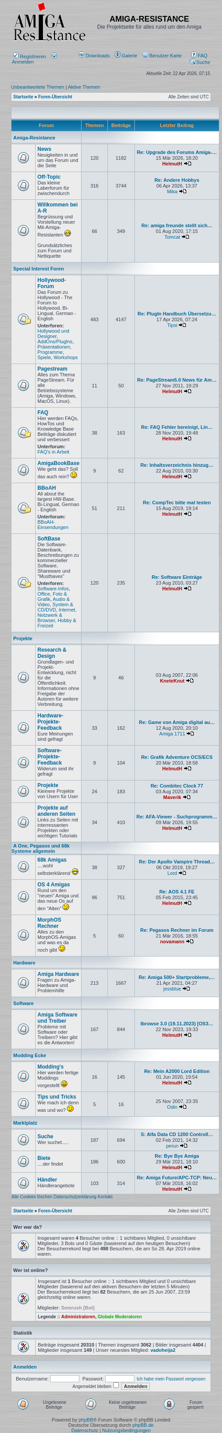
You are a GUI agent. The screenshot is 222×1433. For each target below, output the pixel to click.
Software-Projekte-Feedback (49, 756)
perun (172, 1145)
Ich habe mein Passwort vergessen (171, 1379)
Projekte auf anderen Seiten (56, 811)
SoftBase (48, 539)
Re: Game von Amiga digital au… (177, 722)
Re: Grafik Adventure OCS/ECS (176, 757)
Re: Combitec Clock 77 (177, 785)
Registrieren (29, 56)
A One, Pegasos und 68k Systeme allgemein (40, 848)
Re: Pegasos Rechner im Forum (176, 930)
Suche (200, 62)
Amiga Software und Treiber (57, 1018)
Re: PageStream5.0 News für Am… (177, 380)
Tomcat (172, 237)
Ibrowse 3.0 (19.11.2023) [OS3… (177, 1023)
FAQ (199, 55)
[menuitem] (95, 55)
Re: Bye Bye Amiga (177, 1156)
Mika (172, 191)
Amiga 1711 (172, 733)
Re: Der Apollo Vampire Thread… (177, 861)
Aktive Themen (84, 87)
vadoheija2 (162, 1350)
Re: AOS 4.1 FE (177, 891)
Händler (47, 1180)
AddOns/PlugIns (55, 341)
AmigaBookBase (58, 463)
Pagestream (52, 369)
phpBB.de (143, 1425)
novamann (172, 941)
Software (23, 1003)
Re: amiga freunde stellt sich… (176, 225)
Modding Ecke (29, 1055)
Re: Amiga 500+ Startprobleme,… (177, 977)
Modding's (50, 1067)
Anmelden (34, 59)
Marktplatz (25, 1122)
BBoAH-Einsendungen (52, 524)
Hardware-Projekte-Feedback (50, 722)
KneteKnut (172, 680)
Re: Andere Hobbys (177, 180)
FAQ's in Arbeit (53, 451)
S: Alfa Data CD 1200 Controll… (177, 1134)
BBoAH (46, 488)
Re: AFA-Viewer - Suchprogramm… (177, 816)
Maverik (172, 797)
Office (43, 593)
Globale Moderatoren (120, 1316)
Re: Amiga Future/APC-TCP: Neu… (177, 1177)
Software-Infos (53, 588)
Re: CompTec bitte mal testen (177, 502)
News (44, 149)
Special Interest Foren (38, 268)
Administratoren (78, 1316)
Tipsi (172, 325)
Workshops (66, 357)
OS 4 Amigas (53, 885)
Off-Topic (48, 177)
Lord (172, 873)
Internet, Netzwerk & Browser (57, 615)
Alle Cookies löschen (31, 1196)
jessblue (172, 988)
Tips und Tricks (56, 1097)
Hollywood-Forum (51, 283)
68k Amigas (52, 860)
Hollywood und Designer (53, 333)
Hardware (24, 962)
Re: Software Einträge (177, 577)
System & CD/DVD (55, 607)
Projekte (22, 638)
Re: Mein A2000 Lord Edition (177, 1071)
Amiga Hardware (58, 974)
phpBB (85, 1419)
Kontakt (105, 1196)
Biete (43, 1158)
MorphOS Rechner (49, 923)
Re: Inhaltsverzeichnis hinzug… (177, 465)
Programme (50, 352)
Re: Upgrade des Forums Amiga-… (177, 152)
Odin (172, 1107)
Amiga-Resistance (34, 137)
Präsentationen (53, 346)
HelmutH (172, 163)
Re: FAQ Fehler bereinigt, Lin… (177, 427)
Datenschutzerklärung (75, 1196)
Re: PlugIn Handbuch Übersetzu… (176, 313)
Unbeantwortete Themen (37, 87)
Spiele (44, 357)
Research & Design (52, 653)
